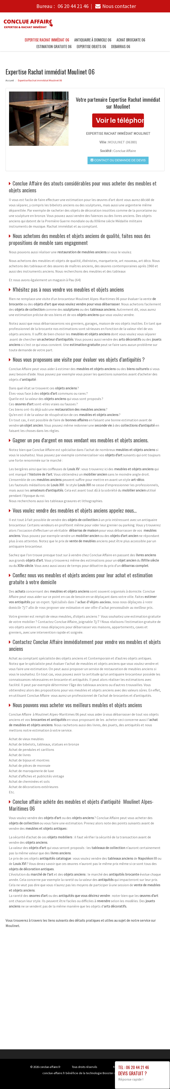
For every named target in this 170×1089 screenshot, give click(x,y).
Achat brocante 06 (131, 40)
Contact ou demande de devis (117, 160)
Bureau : (62, 6)
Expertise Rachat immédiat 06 (47, 40)
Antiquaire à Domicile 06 (92, 40)
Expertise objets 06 (91, 46)
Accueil (10, 80)
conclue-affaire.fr (49, 1067)
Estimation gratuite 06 (54, 46)
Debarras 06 (120, 46)
